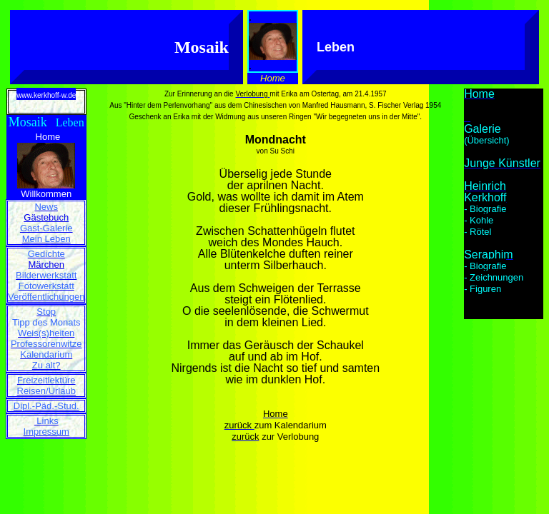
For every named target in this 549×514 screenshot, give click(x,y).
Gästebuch (46, 217)
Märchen (46, 264)
